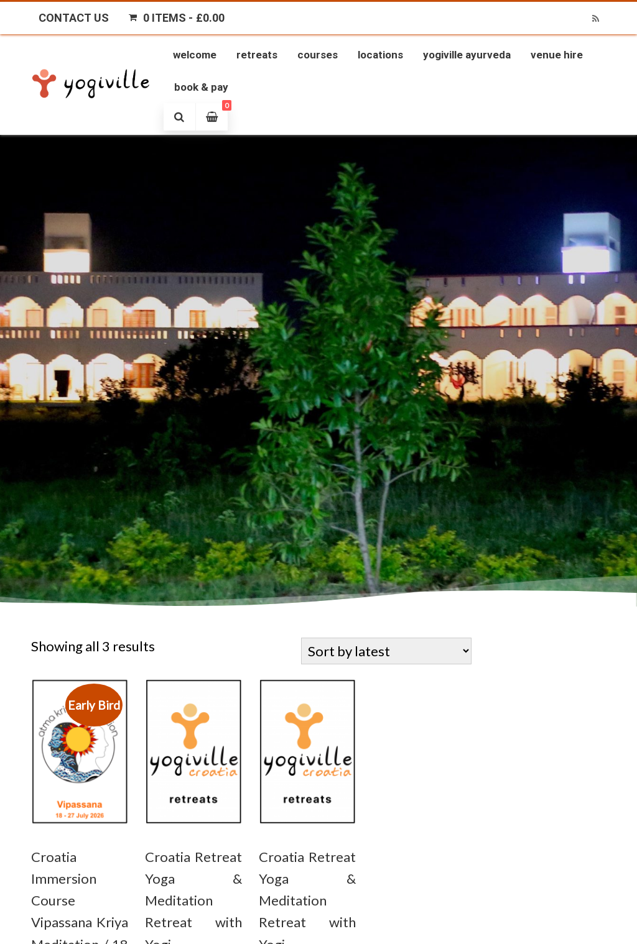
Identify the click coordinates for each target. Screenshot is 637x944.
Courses (317, 54)
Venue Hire (557, 54)
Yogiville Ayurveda (467, 54)
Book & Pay (201, 87)
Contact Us (74, 17)
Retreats (256, 54)
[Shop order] (386, 651)
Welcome (194, 54)
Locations (380, 54)
